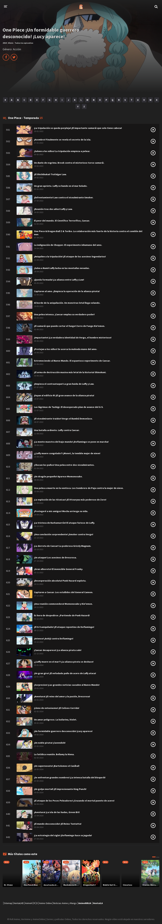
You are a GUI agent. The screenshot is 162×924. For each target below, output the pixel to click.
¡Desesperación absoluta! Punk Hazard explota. (60, 580)
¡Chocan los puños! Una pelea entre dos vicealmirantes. (64, 464)
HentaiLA (98, 903)
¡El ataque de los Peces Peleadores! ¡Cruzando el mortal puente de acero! (74, 800)
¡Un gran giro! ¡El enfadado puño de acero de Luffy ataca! (65, 673)
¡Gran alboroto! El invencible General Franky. (58, 569)
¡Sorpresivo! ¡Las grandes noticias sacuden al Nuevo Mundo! (66, 684)
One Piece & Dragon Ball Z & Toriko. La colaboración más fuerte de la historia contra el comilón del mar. (88, 233)
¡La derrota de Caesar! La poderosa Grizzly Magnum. (62, 545)
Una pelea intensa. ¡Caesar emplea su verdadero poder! (64, 314)
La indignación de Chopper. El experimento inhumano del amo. (68, 244)
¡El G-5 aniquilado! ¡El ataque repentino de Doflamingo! (64, 626)
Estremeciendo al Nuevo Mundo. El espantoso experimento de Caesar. (72, 360)
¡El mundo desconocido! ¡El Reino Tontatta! (57, 823)
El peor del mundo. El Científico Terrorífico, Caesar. (62, 220)
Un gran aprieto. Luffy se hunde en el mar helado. (60, 185)
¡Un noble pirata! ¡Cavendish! (49, 742)
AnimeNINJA (84, 903)
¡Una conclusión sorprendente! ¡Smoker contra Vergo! (63, 534)
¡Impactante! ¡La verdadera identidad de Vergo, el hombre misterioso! (72, 337)
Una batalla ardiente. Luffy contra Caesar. (57, 430)
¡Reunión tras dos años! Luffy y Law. (53, 209)
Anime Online (45, 903)
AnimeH (28, 903)
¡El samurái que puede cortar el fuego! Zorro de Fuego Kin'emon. (69, 325)
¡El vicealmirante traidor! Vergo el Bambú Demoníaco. (63, 418)
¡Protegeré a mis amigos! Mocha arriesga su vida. (61, 511)
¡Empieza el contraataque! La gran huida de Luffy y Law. (64, 383)
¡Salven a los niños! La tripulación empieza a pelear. (62, 151)
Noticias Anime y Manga (65, 903)
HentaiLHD (19, 903)
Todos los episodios (24, 43)
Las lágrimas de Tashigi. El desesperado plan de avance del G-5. (68, 407)
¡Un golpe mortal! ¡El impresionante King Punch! (60, 789)
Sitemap (8, 903)
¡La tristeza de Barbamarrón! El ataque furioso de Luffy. (64, 522)
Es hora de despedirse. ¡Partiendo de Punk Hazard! (62, 615)
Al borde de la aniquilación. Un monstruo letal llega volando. (67, 302)
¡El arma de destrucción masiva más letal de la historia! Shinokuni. (70, 372)
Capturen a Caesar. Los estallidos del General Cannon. (63, 592)
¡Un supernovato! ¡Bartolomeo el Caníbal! (56, 765)
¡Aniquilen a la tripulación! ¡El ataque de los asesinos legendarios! (70, 256)
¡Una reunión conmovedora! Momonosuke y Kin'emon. (63, 603)
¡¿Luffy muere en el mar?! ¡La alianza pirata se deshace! (63, 661)
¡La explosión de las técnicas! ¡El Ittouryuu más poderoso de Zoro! (70, 499)
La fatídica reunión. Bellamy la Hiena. (54, 754)
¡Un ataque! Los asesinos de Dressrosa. (55, 557)
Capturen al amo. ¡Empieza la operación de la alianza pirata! (67, 291)
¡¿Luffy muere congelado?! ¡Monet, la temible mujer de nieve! (67, 453)
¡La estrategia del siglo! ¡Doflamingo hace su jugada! (63, 835)
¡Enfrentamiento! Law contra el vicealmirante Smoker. (63, 197)
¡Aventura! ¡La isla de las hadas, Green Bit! (57, 812)
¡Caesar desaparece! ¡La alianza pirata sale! (57, 650)
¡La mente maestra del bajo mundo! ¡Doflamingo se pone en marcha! (71, 441)
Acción (17, 49)
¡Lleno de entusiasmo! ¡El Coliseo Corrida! (56, 708)
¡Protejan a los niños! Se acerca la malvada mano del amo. (65, 349)
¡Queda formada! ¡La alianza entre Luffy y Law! (59, 279)
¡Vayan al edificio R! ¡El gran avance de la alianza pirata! (64, 395)
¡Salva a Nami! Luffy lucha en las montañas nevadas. (62, 268)
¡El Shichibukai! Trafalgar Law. (50, 174)
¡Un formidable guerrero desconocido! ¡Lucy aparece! (63, 731)
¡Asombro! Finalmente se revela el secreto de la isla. (62, 139)
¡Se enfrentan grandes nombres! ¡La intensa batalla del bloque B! (69, 777)
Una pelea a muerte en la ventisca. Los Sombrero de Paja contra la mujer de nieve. (78, 488)
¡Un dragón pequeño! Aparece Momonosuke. (58, 476)
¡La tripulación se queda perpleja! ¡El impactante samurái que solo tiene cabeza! (78, 128)
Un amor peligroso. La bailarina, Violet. (55, 719)
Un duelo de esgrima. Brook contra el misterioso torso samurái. (69, 162)
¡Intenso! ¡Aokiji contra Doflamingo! (53, 638)
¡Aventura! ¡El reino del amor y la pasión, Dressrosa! (62, 696)
